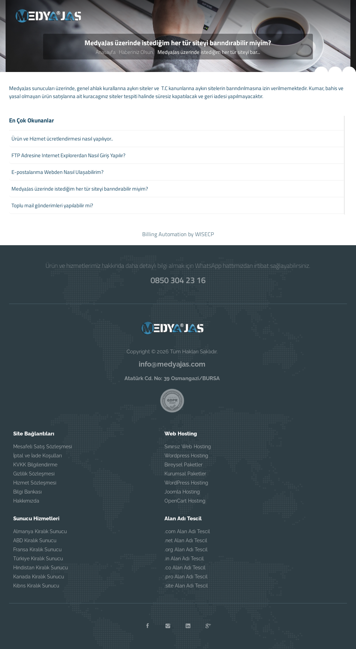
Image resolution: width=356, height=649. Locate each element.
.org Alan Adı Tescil (186, 549)
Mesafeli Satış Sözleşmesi (42, 446)
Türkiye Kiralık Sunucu (38, 558)
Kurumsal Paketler (185, 473)
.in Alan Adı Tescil (184, 558)
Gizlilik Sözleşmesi (34, 473)
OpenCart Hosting (184, 501)
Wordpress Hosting (186, 455)
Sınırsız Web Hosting (187, 446)
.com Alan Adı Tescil (187, 531)
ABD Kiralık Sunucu (34, 540)
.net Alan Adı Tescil (185, 540)
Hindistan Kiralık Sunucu (40, 567)
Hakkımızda (26, 501)
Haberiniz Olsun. (136, 52)
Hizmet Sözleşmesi (34, 483)
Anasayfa (105, 52)
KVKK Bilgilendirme (35, 464)
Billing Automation (164, 234)
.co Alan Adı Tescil (184, 567)
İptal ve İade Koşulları (37, 455)
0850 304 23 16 (178, 280)
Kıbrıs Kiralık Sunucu (36, 585)
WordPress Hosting (186, 483)
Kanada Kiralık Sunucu (38, 576)
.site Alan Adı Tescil (186, 585)
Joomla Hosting (182, 492)
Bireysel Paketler (183, 464)
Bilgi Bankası (27, 492)
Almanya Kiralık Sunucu (40, 531)
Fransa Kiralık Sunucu (37, 549)
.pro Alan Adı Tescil (186, 576)
